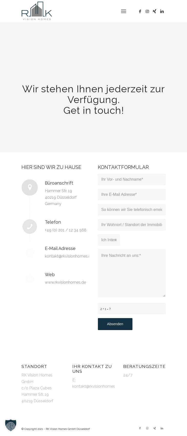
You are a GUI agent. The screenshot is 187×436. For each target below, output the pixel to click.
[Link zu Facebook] (140, 11)
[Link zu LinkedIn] (162, 11)
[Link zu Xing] (154, 11)
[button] (10, 425)
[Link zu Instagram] (147, 11)
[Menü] (123, 11)
